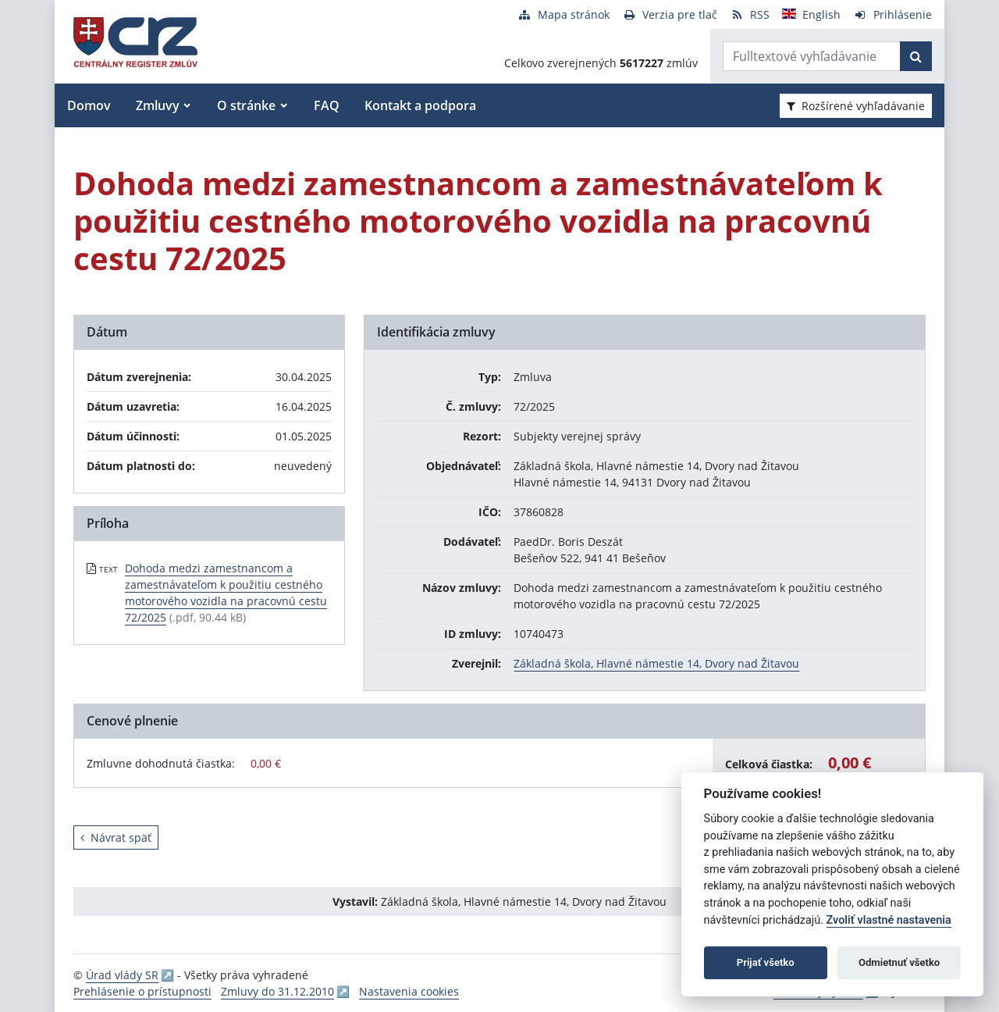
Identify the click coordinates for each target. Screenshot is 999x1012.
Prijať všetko (766, 962)
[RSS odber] (750, 14)
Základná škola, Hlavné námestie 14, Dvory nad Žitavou (656, 663)
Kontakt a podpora (420, 105)
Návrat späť (115, 837)
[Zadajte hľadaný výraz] (812, 56)
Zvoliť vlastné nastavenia (889, 920)
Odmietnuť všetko (899, 962)
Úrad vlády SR (122, 974)
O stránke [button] (246, 105)
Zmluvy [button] (158, 105)
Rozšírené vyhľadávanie (856, 105)
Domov (89, 105)
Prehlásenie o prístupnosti (142, 991)
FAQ (327, 105)
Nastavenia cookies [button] (409, 991)
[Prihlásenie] (892, 14)
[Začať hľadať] (916, 56)
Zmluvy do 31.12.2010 (277, 991)
